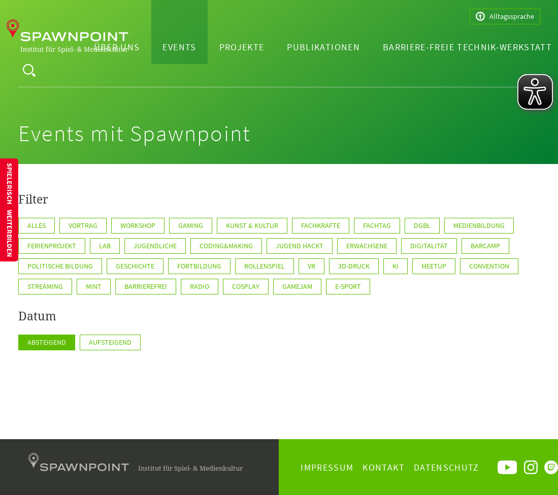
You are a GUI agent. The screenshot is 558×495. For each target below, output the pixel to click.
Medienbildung (479, 225)
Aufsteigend (110, 342)
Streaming (45, 286)
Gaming (190, 225)
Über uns (117, 47)
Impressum (327, 467)
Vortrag (83, 225)
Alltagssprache (505, 16)
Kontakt (383, 467)
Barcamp (485, 245)
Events (179, 47)
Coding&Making (226, 245)
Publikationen (323, 47)
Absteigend (46, 342)
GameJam (297, 286)
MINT (94, 286)
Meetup (433, 266)
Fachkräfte (320, 225)
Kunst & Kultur (252, 225)
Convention (489, 266)
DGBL (422, 225)
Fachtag (377, 225)
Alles (36, 225)
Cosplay (245, 286)
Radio (199, 286)
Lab (105, 245)
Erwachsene (366, 245)
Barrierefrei (145, 286)
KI (395, 266)
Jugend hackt (299, 245)
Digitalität (429, 245)
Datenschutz (446, 467)
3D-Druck (354, 266)
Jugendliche (155, 245)
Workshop (137, 225)
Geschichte (135, 266)
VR (311, 266)
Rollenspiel (264, 266)
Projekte (242, 47)
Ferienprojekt (51, 245)
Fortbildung (199, 266)
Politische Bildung (60, 266)
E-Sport (348, 286)
